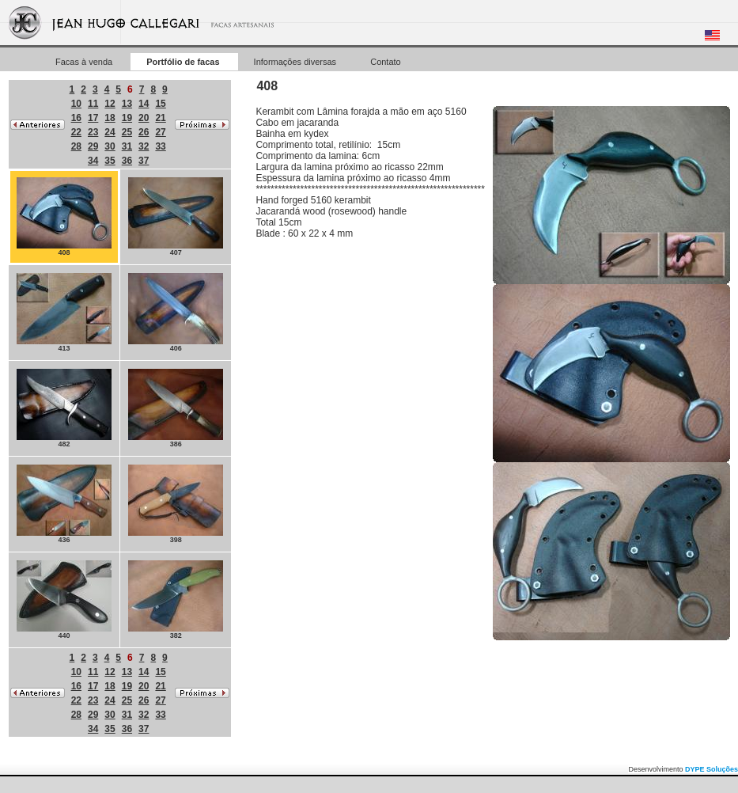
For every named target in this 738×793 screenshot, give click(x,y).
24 (109, 132)
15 (160, 103)
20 (143, 117)
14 (143, 103)
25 (127, 132)
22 (76, 132)
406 (175, 312)
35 (109, 160)
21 (160, 117)
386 (175, 408)
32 (143, 146)
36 (127, 160)
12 (109, 103)
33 (160, 146)
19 (127, 117)
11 (93, 103)
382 (175, 599)
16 (76, 117)
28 (76, 146)
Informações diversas (296, 61)
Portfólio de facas (183, 61)
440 (64, 599)
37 (143, 160)
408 (64, 216)
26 (143, 132)
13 (127, 103)
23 (93, 132)
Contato (385, 61)
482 (64, 408)
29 (93, 146)
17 (93, 117)
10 (76, 103)
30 (109, 146)
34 (93, 160)
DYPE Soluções (711, 769)
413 (64, 312)
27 (160, 132)
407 (175, 216)
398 (175, 504)
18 (109, 117)
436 (64, 504)
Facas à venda (85, 61)
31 (127, 146)
